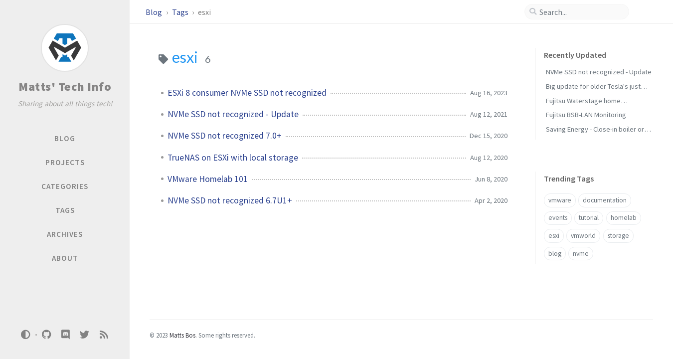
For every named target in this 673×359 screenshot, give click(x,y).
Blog (155, 12)
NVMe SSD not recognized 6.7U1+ (230, 200)
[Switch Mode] (25, 335)
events (557, 217)
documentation (605, 200)
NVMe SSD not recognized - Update (233, 114)
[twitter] (84, 335)
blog (554, 253)
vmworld (583, 235)
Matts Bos (182, 335)
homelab (624, 217)
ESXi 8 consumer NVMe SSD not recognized (247, 92)
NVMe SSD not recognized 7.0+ (225, 135)
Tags (181, 12)
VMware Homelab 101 (208, 179)
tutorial (589, 217)
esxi (553, 235)
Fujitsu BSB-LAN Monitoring (586, 114)
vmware (559, 200)
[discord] (65, 335)
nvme (581, 253)
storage (618, 235)
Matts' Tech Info (64, 86)
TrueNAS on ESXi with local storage (233, 157)
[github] (46, 335)
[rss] (103, 335)
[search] (581, 11)
